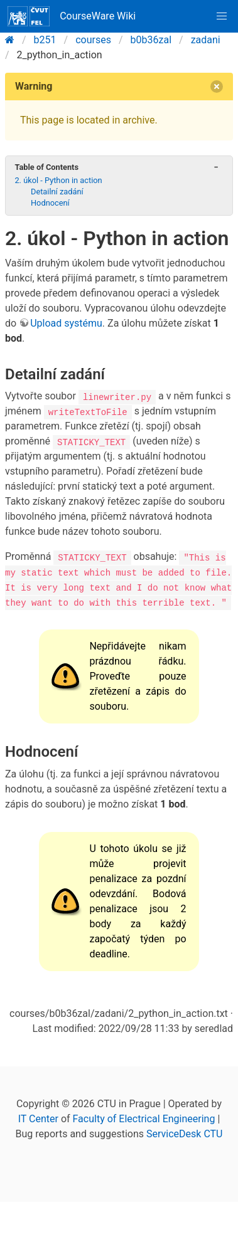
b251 (45, 40)
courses (93, 40)
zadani (205, 40)
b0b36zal (151, 40)
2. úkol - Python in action (58, 180)
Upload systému (66, 323)
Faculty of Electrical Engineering (144, 1119)
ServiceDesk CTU (184, 1134)
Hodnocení (50, 203)
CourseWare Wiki (72, 16)
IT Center (38, 1119)
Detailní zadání (57, 191)
